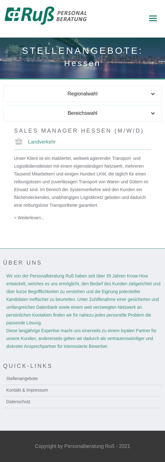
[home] (49, 15)
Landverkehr (42, 142)
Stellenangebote (22, 378)
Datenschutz (18, 401)
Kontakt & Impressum (27, 390)
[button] (153, 19)
